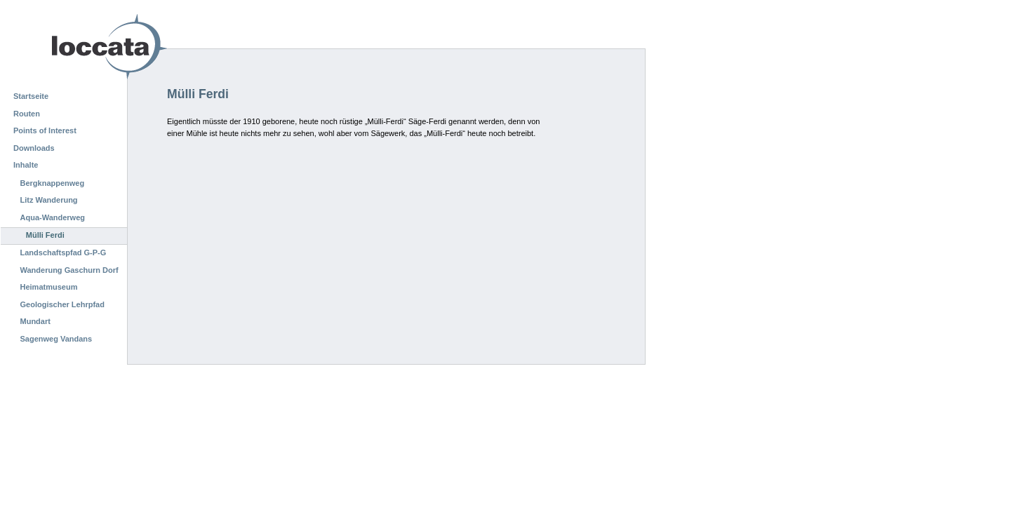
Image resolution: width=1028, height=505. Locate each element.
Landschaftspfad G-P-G (63, 252)
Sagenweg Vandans (56, 339)
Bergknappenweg (52, 183)
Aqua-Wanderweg (53, 217)
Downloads (34, 148)
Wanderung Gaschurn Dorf (69, 270)
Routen (26, 113)
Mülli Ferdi (45, 235)
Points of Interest (44, 130)
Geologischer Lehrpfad (62, 304)
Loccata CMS (73, 46)
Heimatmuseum (49, 287)
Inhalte (25, 165)
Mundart (35, 321)
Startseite (30, 96)
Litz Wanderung (49, 200)
